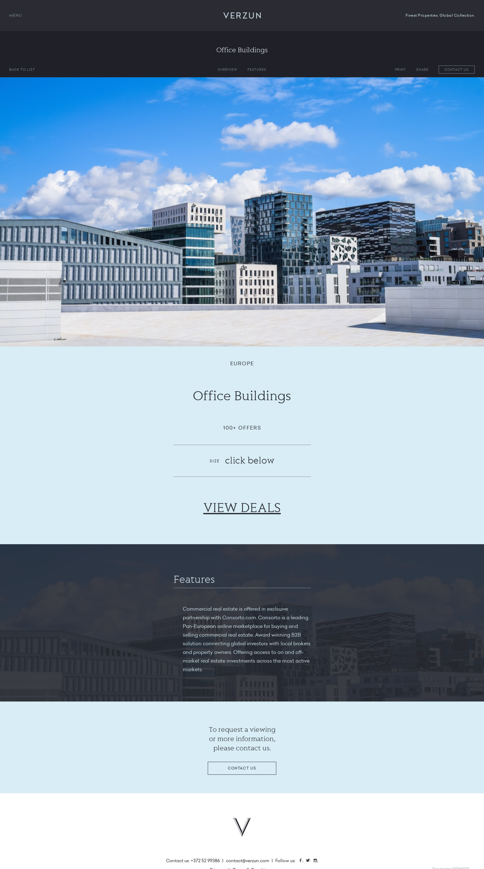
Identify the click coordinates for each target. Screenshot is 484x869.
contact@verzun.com (247, 861)
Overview (227, 69)
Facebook (302, 861)
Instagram (317, 861)
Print (400, 69)
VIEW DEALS (242, 507)
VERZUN (242, 15)
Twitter (310, 861)
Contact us (456, 69)
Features (257, 69)
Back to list (22, 69)
